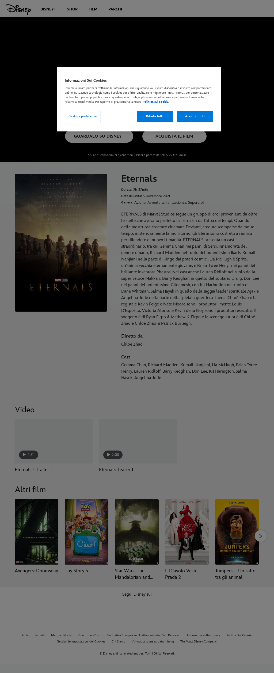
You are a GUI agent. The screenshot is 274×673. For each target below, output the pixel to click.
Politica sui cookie (155, 102)
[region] (139, 99)
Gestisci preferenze (82, 116)
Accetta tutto (194, 116)
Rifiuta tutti (154, 116)
